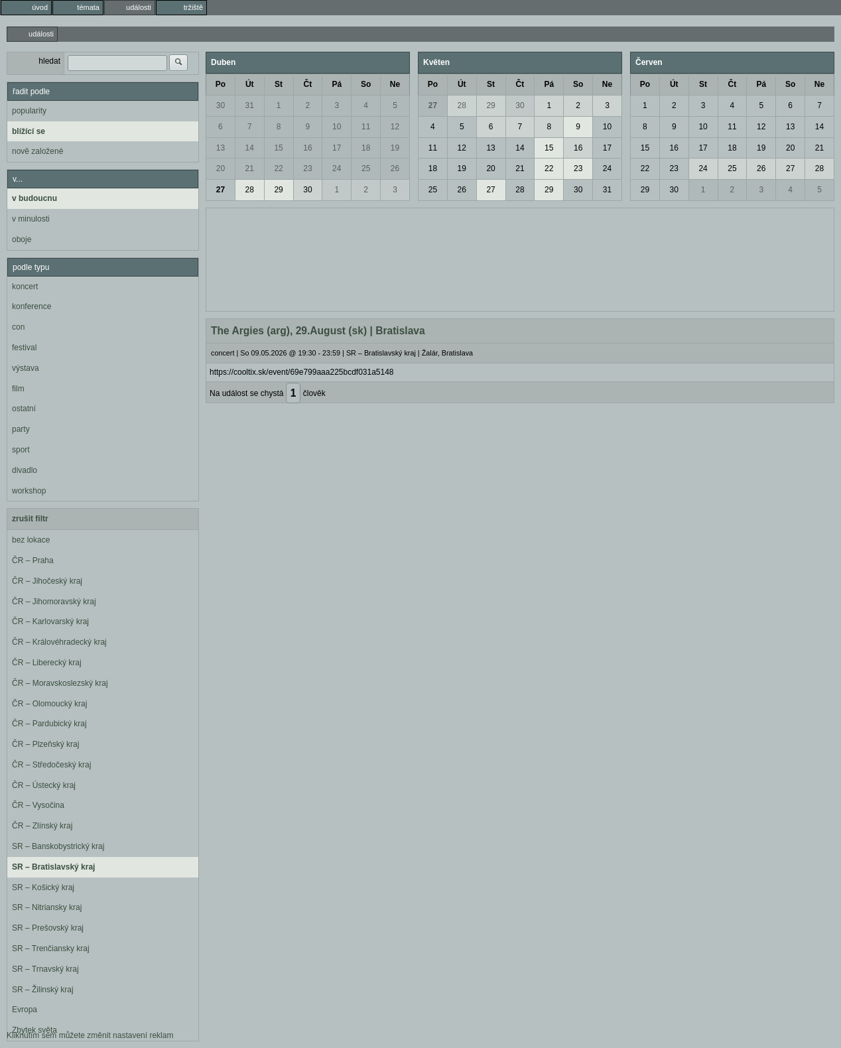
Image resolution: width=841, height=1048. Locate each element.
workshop (29, 490)
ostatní (24, 408)
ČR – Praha (33, 560)
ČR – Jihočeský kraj (47, 581)
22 (278, 168)
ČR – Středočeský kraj (51, 764)
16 (307, 148)
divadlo (24, 470)
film (18, 388)
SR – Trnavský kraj (45, 969)
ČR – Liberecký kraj (47, 662)
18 (365, 148)
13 (220, 148)
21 (249, 168)
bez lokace (31, 540)
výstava (25, 368)
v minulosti (31, 219)
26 (395, 168)
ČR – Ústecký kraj (44, 785)
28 (249, 189)
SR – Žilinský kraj (43, 989)
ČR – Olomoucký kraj (49, 703)
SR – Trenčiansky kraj (51, 948)
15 (278, 148)
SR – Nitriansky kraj (47, 907)
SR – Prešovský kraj (48, 928)
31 (249, 105)
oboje (21, 239)
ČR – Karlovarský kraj (50, 621)
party (21, 429)
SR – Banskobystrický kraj (58, 846)
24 (336, 168)
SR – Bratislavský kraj (53, 867)
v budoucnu (34, 198)
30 (220, 105)
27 (220, 189)
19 (395, 148)
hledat (49, 61)
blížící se (28, 131)
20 (220, 168)
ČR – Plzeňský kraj (45, 744)
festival (24, 347)
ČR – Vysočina (38, 805)
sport (21, 449)
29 (278, 189)
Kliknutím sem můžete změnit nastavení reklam (90, 1035)
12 (395, 126)
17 (336, 148)
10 (336, 126)
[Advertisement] (520, 258)
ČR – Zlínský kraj (42, 825)
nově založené (37, 151)
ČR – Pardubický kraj (49, 723)
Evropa (24, 1009)
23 (307, 168)
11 (365, 126)
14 (249, 148)
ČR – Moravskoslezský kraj (60, 683)
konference (31, 306)
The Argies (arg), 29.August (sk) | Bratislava (318, 330)
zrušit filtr (30, 518)
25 (365, 168)
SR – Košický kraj (43, 887)
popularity (29, 110)
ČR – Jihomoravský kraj (54, 601)
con (18, 327)
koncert (25, 286)
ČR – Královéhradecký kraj (59, 642)
